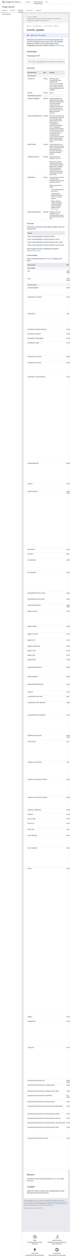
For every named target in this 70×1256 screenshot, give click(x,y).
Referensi (56, 26)
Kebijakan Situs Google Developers (56, 1203)
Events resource (48, 258)
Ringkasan (5, 10)
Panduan (12, 10)
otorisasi (43, 35)
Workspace (13, 2)
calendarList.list (53, 83)
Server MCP (29, 10)
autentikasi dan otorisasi (34, 250)
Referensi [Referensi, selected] (20, 10)
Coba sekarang (59, 45)
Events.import (54, 209)
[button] (10, 12)
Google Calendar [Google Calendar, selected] (38, 2)
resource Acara (56, 1179)
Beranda (28, 2)
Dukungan (38, 10)
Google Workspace (37, 26)
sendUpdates (57, 158)
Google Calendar (8, 7)
